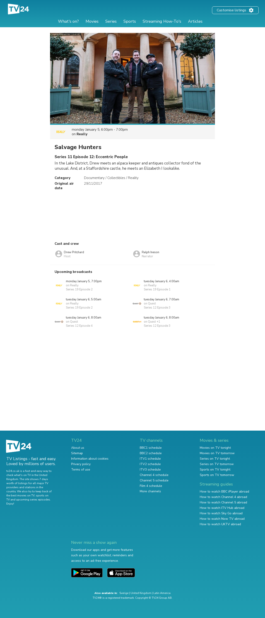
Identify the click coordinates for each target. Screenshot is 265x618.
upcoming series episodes (33, 499)
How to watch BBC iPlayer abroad (224, 491)
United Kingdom (140, 593)
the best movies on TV (20, 495)
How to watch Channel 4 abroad (223, 497)
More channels (150, 491)
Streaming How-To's (162, 21)
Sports (129, 21)
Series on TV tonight (215, 458)
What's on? (68, 21)
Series (111, 21)
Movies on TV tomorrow (217, 453)
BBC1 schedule (151, 448)
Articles (195, 21)
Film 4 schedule (151, 486)
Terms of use (80, 469)
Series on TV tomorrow (217, 464)
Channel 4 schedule (154, 475)
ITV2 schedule (150, 464)
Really (82, 134)
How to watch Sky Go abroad (221, 513)
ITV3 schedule (150, 469)
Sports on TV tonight (215, 469)
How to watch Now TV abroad (222, 519)
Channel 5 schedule (154, 480)
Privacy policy (81, 464)
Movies (92, 21)
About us (77, 448)
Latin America (162, 593)
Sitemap (77, 453)
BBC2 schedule (151, 453)
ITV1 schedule (150, 458)
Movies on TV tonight (215, 448)
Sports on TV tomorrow (217, 475)
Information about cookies (89, 458)
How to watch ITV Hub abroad (222, 508)
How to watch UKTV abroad (220, 524)
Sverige (123, 593)
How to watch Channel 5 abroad (223, 502)
